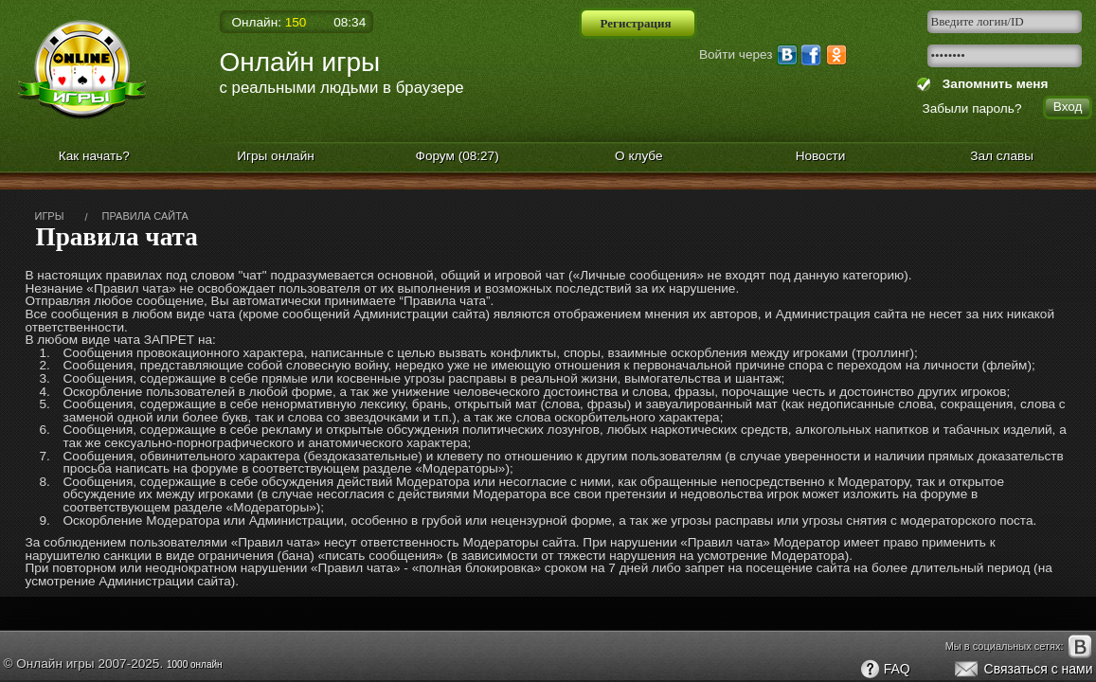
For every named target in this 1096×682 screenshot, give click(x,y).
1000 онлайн (195, 664)
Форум (457, 156)
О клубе (639, 156)
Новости (821, 156)
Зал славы (1001, 156)
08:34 (349, 22)
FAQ (884, 669)
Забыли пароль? (972, 108)
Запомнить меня (991, 84)
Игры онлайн (275, 156)
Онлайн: (269, 22)
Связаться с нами (1022, 669)
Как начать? (94, 156)
